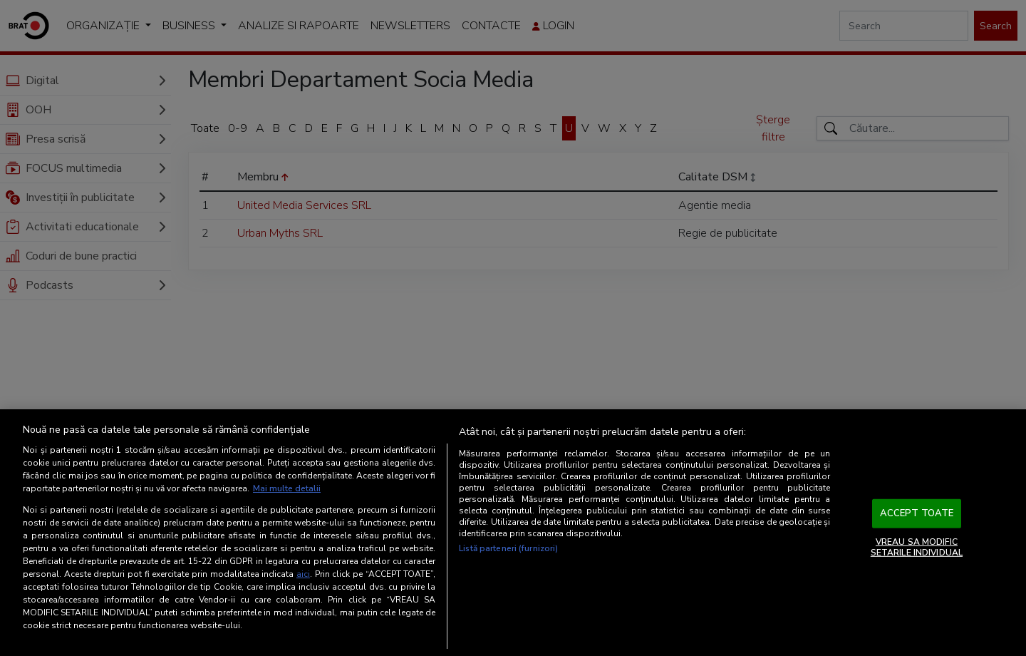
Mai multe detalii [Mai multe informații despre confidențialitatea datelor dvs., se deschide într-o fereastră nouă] (287, 488)
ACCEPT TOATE (917, 513)
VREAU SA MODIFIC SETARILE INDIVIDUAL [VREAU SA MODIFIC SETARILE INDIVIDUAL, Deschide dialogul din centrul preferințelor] (917, 547)
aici (303, 574)
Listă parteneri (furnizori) (508, 548)
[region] (513, 532)
